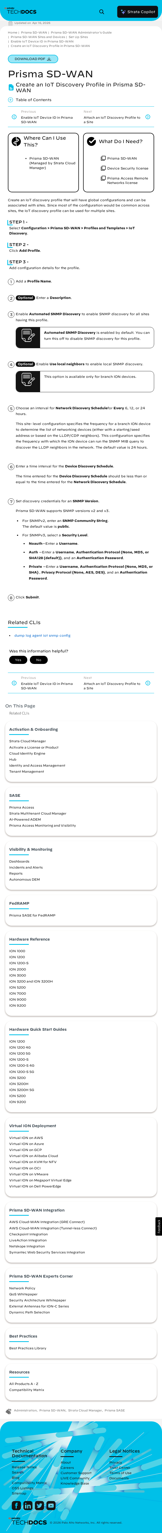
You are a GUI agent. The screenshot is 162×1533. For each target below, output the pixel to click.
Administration (25, 1410)
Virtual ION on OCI (25, 1168)
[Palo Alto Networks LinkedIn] (28, 1509)
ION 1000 (17, 951)
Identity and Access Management (37, 765)
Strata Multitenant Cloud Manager (37, 813)
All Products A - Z (23, 1383)
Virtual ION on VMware (28, 1174)
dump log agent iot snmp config (42, 635)
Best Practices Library (27, 1348)
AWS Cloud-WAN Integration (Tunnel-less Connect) (53, 1228)
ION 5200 (17, 987)
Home (12, 32)
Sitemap (19, 1493)
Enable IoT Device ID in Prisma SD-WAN (42, 41)
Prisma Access (21, 807)
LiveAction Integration (28, 1240)
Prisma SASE (115, 1410)
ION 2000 (17, 969)
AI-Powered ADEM (25, 819)
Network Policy (22, 1288)
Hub (12, 759)
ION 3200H (19, 1083)
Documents (119, 1478)
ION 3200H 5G (21, 1090)
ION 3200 (17, 1077)
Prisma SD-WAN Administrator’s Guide (81, 32)
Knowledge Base (75, 1483)
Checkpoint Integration (28, 1234)
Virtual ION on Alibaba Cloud (33, 1156)
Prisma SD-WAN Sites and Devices (38, 37)
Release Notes (24, 1467)
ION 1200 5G (19, 1053)
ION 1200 (17, 957)
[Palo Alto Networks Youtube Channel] (51, 1509)
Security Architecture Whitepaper (37, 1300)
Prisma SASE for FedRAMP (32, 915)
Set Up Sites (78, 37)
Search (18, 1472)
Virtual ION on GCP (25, 1150)
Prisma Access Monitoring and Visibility (42, 825)
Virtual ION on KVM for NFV (33, 1162)
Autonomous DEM (24, 879)
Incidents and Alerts (26, 867)
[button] (158, 1226)
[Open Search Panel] (103, 11)
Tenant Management (26, 771)
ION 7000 (17, 993)
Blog (15, 1477)
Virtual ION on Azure (26, 1143)
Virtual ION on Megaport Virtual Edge (40, 1180)
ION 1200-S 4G (21, 1065)
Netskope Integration (27, 1246)
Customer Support (76, 1473)
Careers (67, 1467)
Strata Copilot (137, 12)
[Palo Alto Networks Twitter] (40, 1509)
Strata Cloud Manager (27, 741)
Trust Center (119, 1467)
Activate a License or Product (33, 747)
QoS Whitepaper (23, 1294)
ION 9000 (17, 999)
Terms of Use (120, 1473)
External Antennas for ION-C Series (39, 1306)
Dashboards (19, 861)
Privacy (115, 1462)
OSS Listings (22, 1488)
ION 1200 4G (20, 1047)
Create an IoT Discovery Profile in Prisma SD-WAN (50, 45)
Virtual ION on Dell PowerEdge (35, 1186)
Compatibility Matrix (26, 1390)
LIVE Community (75, 1478)
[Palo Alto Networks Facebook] (17, 1509)
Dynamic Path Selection (29, 1312)
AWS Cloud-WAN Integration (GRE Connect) (47, 1222)
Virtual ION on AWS (26, 1137)
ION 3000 (17, 975)
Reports (16, 873)
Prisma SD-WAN (34, 32)
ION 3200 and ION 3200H (31, 981)
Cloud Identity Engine (27, 753)
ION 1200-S (19, 963)
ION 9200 (17, 1005)
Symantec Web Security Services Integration (47, 1252)
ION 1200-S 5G (21, 1071)
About (66, 1462)
